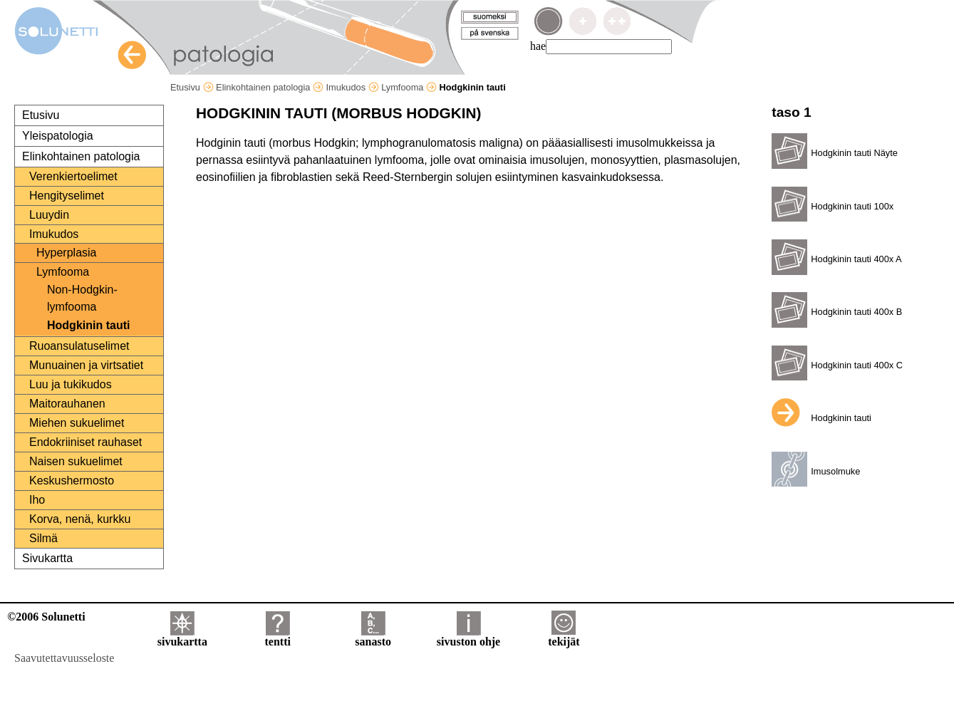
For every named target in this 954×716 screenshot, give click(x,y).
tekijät (563, 637)
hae (538, 46)
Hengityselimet (66, 196)
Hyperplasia (66, 253)
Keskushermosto (71, 480)
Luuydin (49, 215)
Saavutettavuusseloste (64, 658)
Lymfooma (409, 87)
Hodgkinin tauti (88, 325)
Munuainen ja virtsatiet (86, 365)
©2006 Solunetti (46, 617)
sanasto (373, 637)
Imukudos (352, 87)
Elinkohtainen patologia (269, 87)
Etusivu (192, 87)
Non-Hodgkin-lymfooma (82, 298)
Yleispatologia (57, 136)
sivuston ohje (468, 637)
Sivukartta (47, 558)
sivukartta (182, 637)
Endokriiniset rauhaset (85, 442)
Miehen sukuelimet (76, 423)
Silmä (43, 538)
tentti (278, 637)
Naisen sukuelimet (76, 461)
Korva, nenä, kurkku (79, 519)
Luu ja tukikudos (70, 384)
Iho (37, 500)
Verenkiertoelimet (73, 176)
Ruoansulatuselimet (79, 346)
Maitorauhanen (67, 404)
